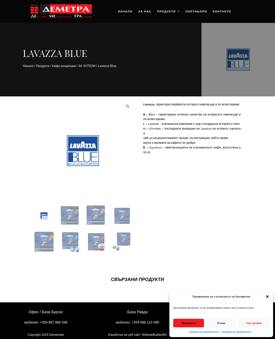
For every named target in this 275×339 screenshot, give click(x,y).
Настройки (254, 323)
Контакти (222, 11)
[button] (267, 297)
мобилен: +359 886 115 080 (137, 322)
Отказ (221, 323)
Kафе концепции (64, 66)
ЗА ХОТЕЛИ (86, 66)
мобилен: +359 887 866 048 (46, 322)
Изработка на (118, 334)
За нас (144, 11)
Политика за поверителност (204, 331)
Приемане (188, 323)
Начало (125, 11)
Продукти (168, 12)
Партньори (196, 11)
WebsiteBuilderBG (154, 334)
